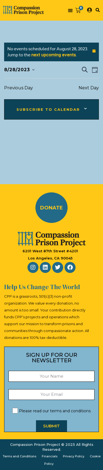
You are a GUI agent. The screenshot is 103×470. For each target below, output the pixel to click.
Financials (49, 456)
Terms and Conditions (19, 456)
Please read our (51, 410)
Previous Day (18, 87)
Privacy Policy (73, 456)
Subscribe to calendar (48, 109)
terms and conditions (70, 410)
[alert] (51, 52)
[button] (70, 10)
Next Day (89, 87)
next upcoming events (53, 54)
